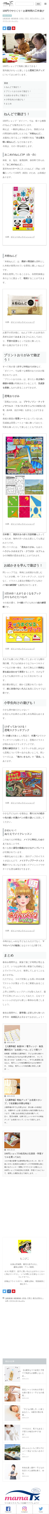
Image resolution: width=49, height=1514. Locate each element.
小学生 (21, 18)
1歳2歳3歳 (6, 18)
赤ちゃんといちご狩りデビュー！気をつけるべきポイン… (33, 1451)
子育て (27, 18)
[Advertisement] (24, 1205)
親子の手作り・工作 (37, 18)
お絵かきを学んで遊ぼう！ (16, 95)
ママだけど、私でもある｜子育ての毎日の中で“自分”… (33, 1432)
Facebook (8, 1511)
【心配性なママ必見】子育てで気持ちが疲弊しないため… (33, 1373)
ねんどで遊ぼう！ (12, 87)
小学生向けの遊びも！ (14, 99)
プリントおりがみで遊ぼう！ (17, 91)
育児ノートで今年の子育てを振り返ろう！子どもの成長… (33, 1393)
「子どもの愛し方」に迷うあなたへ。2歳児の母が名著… (33, 1412)
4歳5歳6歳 (14, 18)
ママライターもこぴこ (10, 21)
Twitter (41, 1511)
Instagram (24, 1511)
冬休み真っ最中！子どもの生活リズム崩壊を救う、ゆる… (33, 1471)
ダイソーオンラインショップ (23, 237)
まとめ (8, 103)
